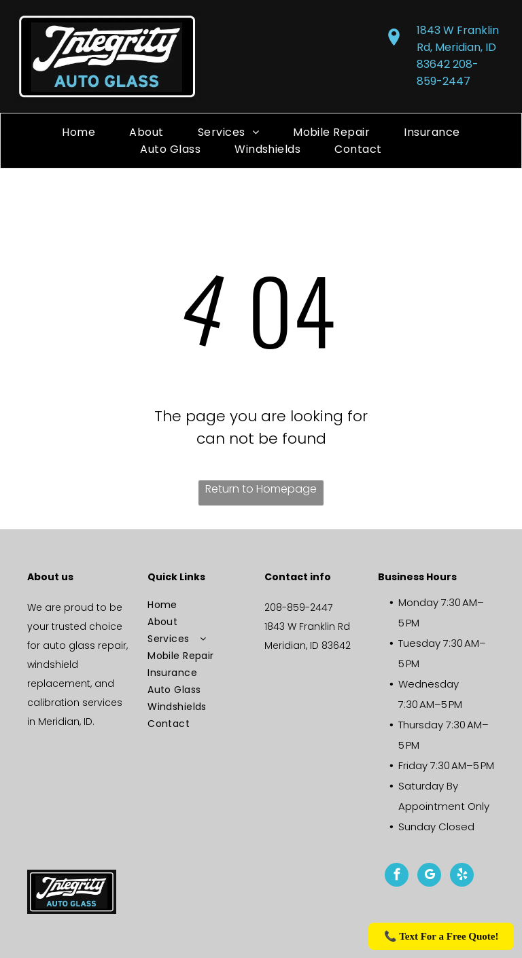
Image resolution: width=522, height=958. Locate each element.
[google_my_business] (429, 876)
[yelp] (462, 876)
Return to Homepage (261, 489)
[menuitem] (78, 132)
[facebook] (396, 876)
